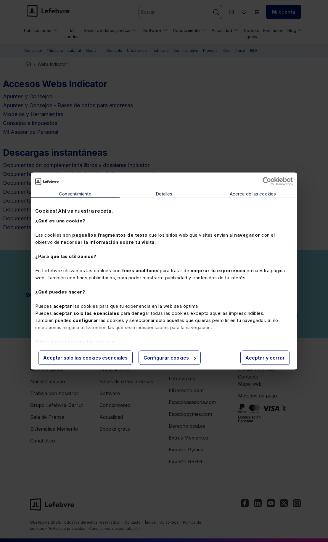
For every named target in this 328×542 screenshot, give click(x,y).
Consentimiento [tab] (75, 194)
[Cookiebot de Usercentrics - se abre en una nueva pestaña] (267, 181)
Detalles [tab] (164, 194)
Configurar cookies (170, 358)
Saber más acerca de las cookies (75, 341)
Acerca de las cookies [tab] (253, 194)
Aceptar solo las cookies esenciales (85, 358)
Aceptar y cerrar (265, 358)
